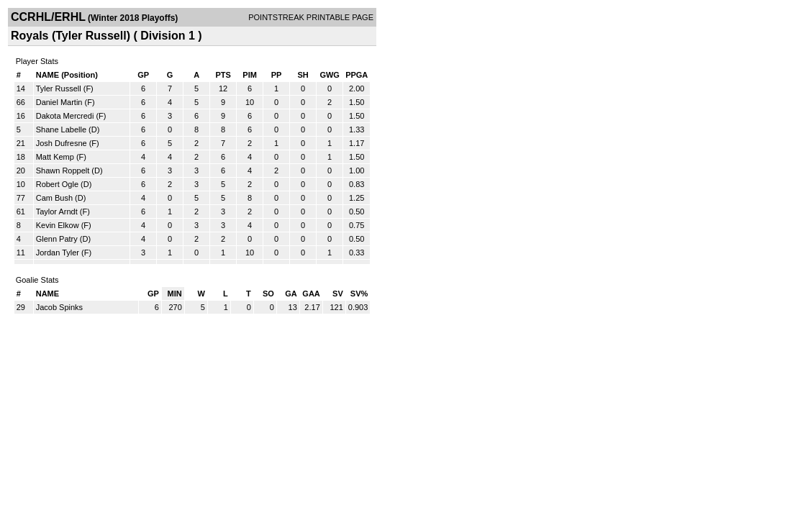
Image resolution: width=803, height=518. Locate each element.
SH (302, 75)
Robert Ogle (57, 184)
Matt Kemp (55, 157)
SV (337, 293)
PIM (249, 75)
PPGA (356, 75)
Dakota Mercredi (65, 116)
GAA (310, 293)
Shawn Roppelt (63, 170)
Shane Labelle (61, 129)
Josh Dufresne (61, 143)
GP (143, 75)
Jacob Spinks (59, 307)
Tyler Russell (58, 88)
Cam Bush (54, 198)
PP (276, 75)
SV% (359, 293)
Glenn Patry (57, 239)
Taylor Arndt (57, 211)
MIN (175, 293)
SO (268, 293)
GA (291, 293)
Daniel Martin (59, 102)
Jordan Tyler (57, 252)
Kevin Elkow (57, 225)
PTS (222, 75)
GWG (329, 75)
